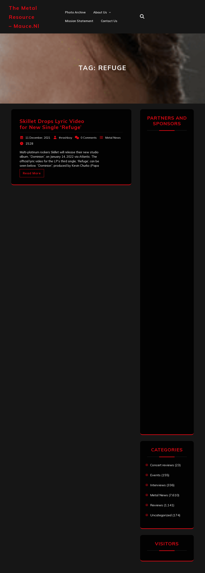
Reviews (156, 505)
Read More (32, 173)
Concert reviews (162, 465)
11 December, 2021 (37, 137)
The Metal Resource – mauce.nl (24, 17)
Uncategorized (161, 515)
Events (155, 475)
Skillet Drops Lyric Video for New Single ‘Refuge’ (52, 124)
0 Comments (89, 137)
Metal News (113, 137)
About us (100, 12)
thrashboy (65, 137)
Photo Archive (75, 12)
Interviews (158, 485)
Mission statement (79, 21)
